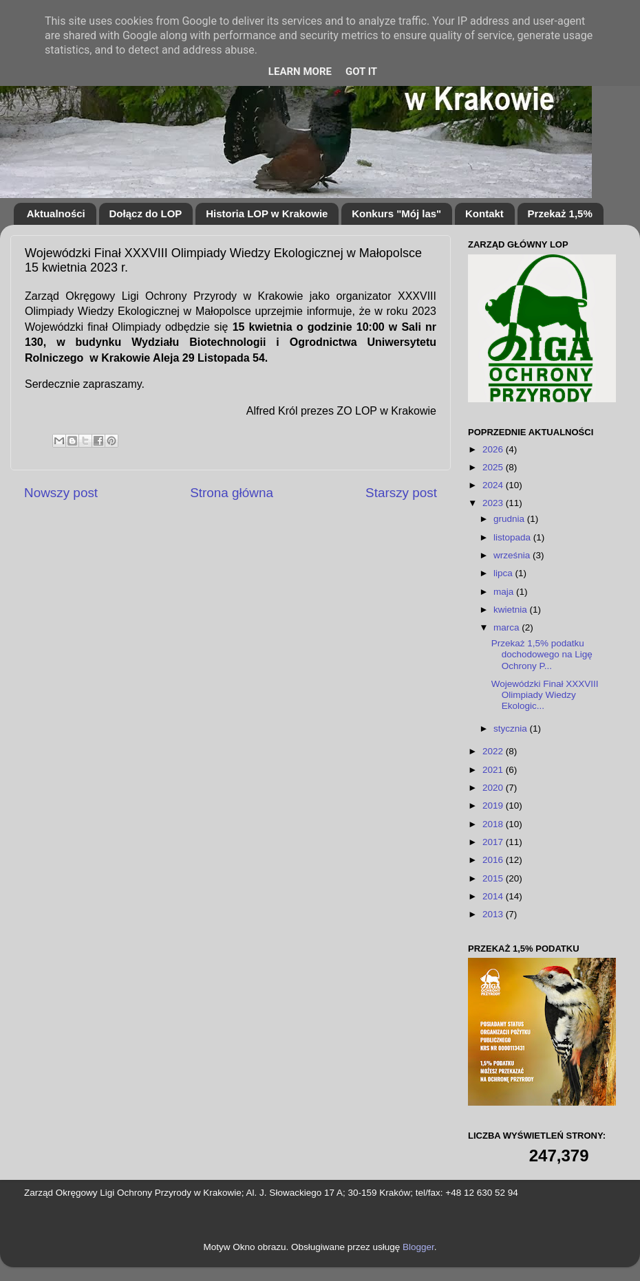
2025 (494, 467)
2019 (494, 805)
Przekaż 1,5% (560, 213)
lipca (504, 573)
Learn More (300, 71)
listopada (513, 537)
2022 (494, 751)
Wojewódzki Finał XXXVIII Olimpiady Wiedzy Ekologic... (545, 695)
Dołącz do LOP (145, 213)
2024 (494, 485)
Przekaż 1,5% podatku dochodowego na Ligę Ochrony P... (542, 654)
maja (504, 592)
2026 (494, 449)
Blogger (418, 1247)
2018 (494, 824)
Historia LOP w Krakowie (267, 213)
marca (507, 627)
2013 (494, 914)
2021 (494, 770)
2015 (494, 878)
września (513, 555)
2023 (494, 503)
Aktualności (56, 213)
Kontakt (484, 213)
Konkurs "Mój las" (396, 213)
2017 (494, 842)
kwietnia (511, 609)
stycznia (511, 728)
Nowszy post (61, 492)
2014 (494, 896)
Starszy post (401, 492)
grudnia (510, 519)
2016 (494, 860)
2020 (494, 787)
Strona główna (231, 492)
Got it (361, 71)
